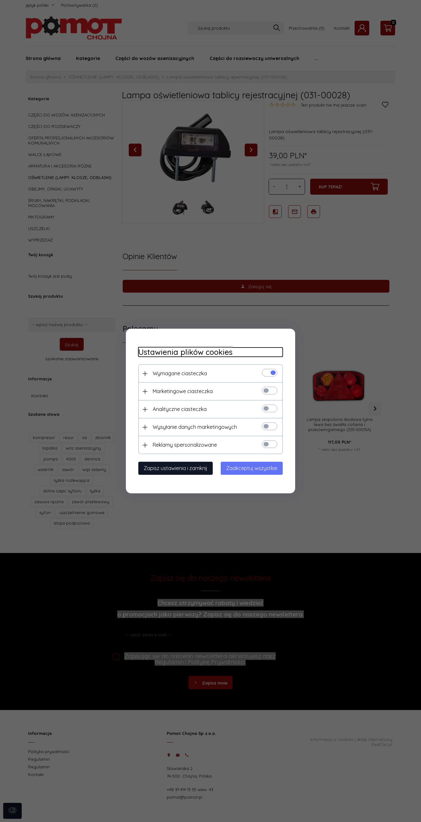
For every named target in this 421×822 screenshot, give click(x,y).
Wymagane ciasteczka (178, 373)
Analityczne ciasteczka (178, 409)
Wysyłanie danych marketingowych (193, 427)
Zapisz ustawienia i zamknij (174, 468)
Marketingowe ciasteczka (181, 391)
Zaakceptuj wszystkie (253, 468)
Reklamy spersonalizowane (183, 445)
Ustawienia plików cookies (184, 352)
